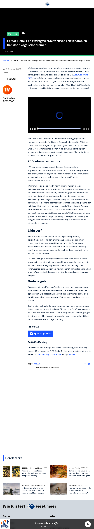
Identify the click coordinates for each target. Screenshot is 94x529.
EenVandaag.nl (44, 354)
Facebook (57, 354)
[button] (88, 524)
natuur (37, 364)
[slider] (59, 128)
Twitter (71, 354)
